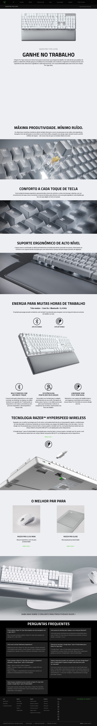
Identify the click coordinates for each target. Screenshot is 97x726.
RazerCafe (5, 703)
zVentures (46, 708)
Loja (4, 699)
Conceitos (19, 705)
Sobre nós (46, 701)
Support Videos (33, 710)
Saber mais (48, 437)
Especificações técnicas (85, 6)
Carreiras (46, 703)
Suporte (31, 699)
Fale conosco (46, 710)
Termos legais (29, 723)
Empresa (45, 699)
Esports (18, 708)
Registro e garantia (34, 703)
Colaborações (19, 710)
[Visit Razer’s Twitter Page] (58, 709)
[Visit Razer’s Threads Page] (58, 707)
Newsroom (46, 705)
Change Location (88, 723)
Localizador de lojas (7, 705)
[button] (92, 2)
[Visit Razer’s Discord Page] (58, 719)
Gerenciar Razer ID (34, 708)
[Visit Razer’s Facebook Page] (58, 702)
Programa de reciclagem (35, 712)
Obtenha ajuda (33, 701)
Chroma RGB (19, 703)
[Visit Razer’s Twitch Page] (58, 717)
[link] (4, 2)
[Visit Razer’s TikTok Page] (58, 714)
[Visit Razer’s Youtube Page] (58, 712)
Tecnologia (19, 701)
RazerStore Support (34, 705)
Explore (18, 699)
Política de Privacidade (39, 723)
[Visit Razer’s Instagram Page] (58, 704)
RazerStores (5, 701)
